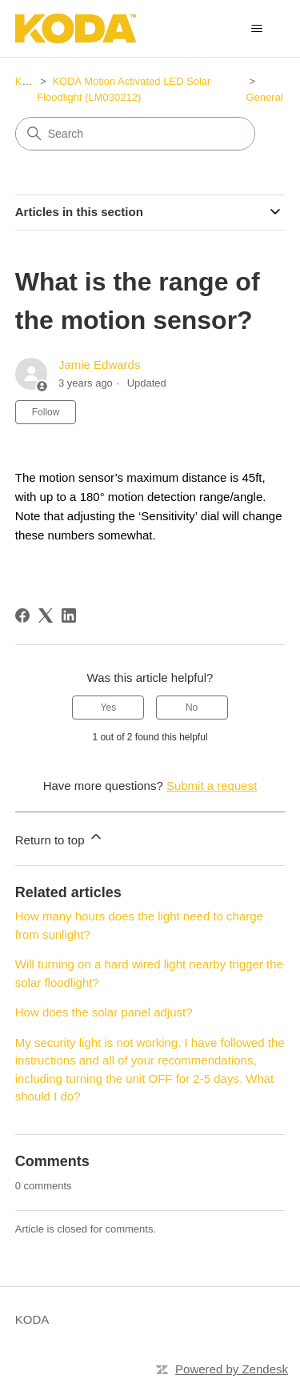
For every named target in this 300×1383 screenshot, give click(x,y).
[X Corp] (45, 615)
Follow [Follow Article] (46, 412)
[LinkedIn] (69, 615)
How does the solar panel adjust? (104, 1012)
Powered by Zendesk (231, 1369)
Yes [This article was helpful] (109, 707)
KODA (30, 81)
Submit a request (211, 785)
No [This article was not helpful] (192, 707)
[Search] (135, 134)
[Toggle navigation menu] (256, 29)
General (264, 97)
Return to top (59, 837)
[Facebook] (22, 615)
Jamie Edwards (99, 364)
